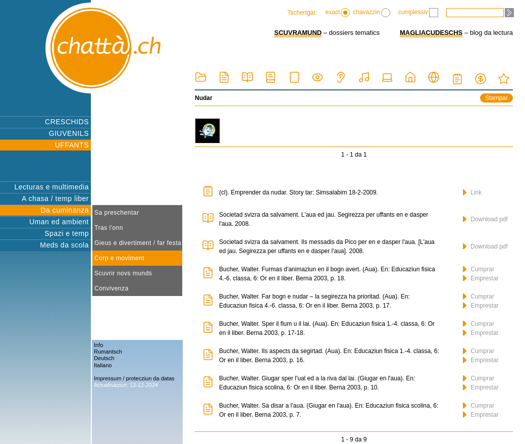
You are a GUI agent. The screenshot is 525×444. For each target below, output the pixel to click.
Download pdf (485, 219)
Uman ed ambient (59, 222)
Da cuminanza (65, 210)
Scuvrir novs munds (123, 273)
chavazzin (371, 12)
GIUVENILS (69, 133)
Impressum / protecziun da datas (134, 378)
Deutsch (104, 358)
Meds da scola (64, 245)
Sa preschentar (116, 212)
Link (472, 192)
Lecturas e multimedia (52, 187)
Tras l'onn (108, 227)
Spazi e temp (66, 233)
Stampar (496, 98)
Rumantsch (108, 352)
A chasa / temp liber (55, 198)
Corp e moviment (119, 258)
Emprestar (481, 278)
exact (338, 12)
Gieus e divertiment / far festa (137, 242)
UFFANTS (72, 145)
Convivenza (111, 288)
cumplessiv (418, 12)
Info (98, 345)
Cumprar (478, 269)
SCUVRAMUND (298, 32)
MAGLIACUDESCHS (431, 32)
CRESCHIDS (67, 122)
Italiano (103, 365)
